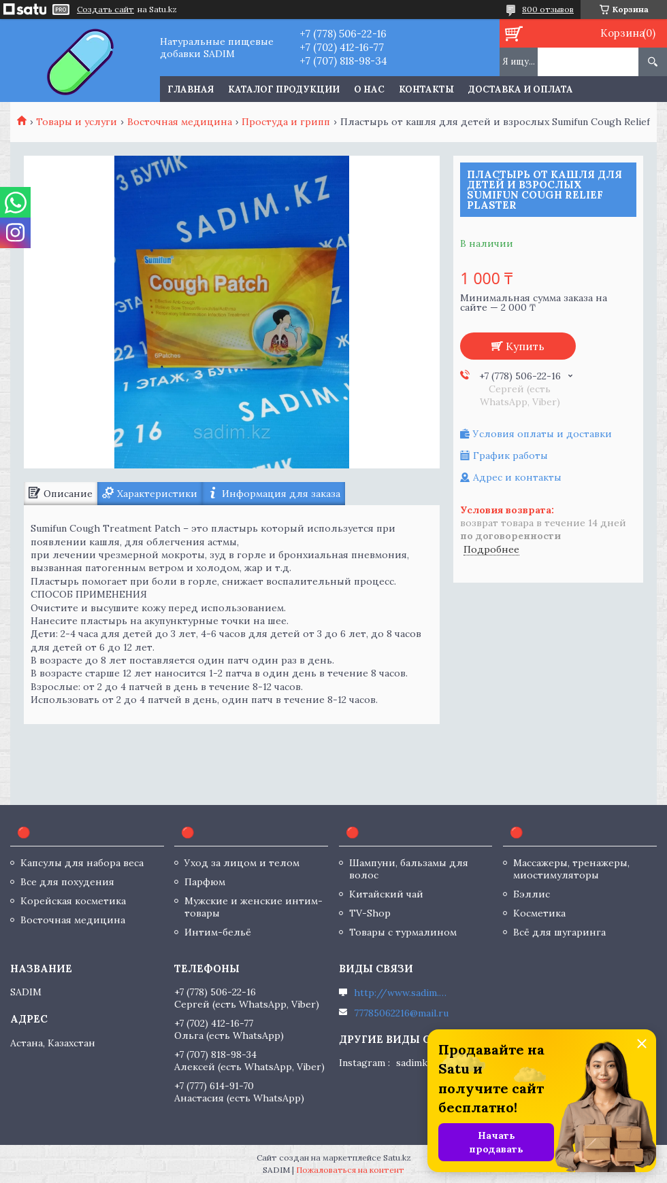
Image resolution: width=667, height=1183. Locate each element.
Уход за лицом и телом (241, 863)
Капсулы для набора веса (82, 863)
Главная (190, 89)
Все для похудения (67, 882)
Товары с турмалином (403, 932)
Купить (525, 346)
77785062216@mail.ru (401, 1013)
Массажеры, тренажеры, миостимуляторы (571, 869)
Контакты (426, 89)
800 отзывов (548, 9)
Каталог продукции (284, 89)
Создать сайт (105, 9)
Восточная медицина (179, 122)
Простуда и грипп (286, 122)
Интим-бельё (217, 932)
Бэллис (531, 894)
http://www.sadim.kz (401, 993)
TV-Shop (370, 913)
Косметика (539, 913)
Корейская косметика (73, 901)
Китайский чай (386, 894)
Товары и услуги (76, 122)
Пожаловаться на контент (350, 1170)
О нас (369, 89)
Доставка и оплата (520, 89)
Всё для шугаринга (559, 932)
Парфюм (204, 882)
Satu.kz (397, 1157)
